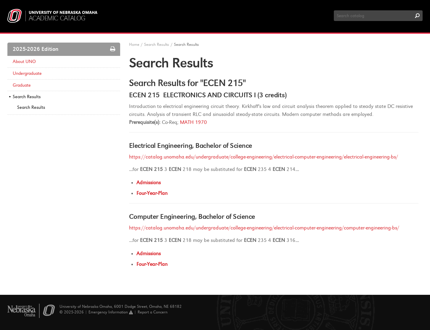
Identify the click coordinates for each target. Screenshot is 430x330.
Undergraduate (27, 73)
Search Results (27, 96)
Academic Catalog (57, 18)
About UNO (24, 61)
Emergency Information (110, 312)
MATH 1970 (193, 122)
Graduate (22, 85)
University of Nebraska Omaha (63, 12)
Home (134, 44)
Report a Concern (153, 312)
